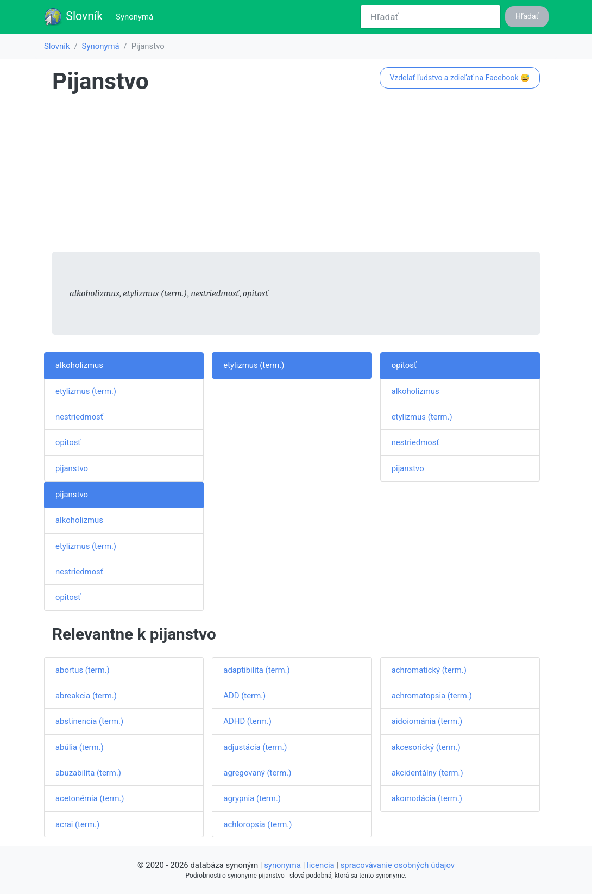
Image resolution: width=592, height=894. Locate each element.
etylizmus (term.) (85, 391)
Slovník (73, 17)
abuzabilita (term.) (88, 773)
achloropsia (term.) (257, 824)
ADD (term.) (244, 696)
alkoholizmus (79, 365)
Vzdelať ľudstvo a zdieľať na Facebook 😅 (459, 77)
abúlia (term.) (79, 747)
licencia (321, 865)
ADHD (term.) (247, 721)
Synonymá (137, 16)
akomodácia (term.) (427, 798)
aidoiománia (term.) (427, 721)
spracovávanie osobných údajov (398, 865)
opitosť (68, 442)
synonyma (282, 865)
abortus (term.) (82, 670)
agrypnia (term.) (252, 798)
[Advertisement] (296, 175)
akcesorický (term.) (426, 747)
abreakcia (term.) (86, 696)
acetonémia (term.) (89, 798)
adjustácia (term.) (255, 747)
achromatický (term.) (429, 670)
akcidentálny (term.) (427, 773)
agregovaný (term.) (257, 773)
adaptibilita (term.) (256, 670)
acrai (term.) (77, 824)
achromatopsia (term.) (432, 696)
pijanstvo (71, 468)
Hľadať (526, 16)
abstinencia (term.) (89, 721)
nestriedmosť (79, 417)
